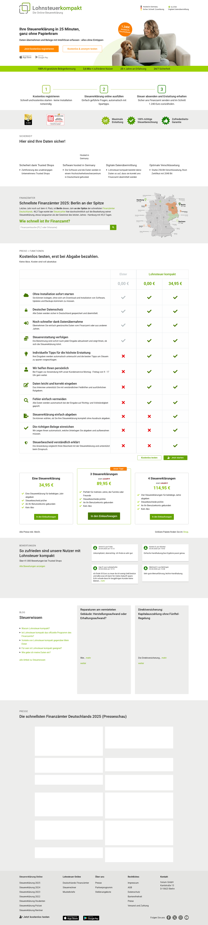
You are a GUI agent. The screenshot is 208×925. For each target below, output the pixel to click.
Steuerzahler (59, 211)
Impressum (133, 883)
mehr (103, 581)
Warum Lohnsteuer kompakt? (36, 628)
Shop (185, 532)
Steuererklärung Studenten (32, 901)
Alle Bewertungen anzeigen (32, 566)
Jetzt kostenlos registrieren (39, 48)
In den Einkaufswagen (46, 517)
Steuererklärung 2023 (29, 892)
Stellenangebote (103, 892)
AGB (130, 887)
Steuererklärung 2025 (29, 883)
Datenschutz (134, 892)
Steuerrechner (69, 887)
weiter (83, 663)
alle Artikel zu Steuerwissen (32, 660)
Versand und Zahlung (138, 905)
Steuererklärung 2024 (29, 887)
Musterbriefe (69, 892)
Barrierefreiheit (135, 896)
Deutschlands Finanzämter (76, 883)
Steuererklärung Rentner (31, 910)
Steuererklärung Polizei (30, 905)
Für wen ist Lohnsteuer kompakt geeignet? (42, 648)
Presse (98, 883)
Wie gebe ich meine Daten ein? (36, 652)
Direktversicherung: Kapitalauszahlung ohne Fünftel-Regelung (158, 614)
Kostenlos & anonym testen (82, 48)
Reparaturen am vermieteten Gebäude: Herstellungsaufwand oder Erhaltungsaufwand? (103, 614)
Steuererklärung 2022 (29, 896)
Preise (131, 901)
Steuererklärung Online (31, 876)
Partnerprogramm (103, 887)
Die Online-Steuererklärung (48, 12)
